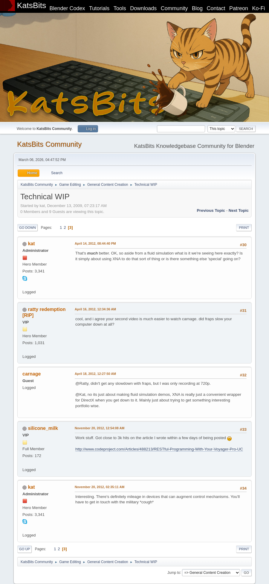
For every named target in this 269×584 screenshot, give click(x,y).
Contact (216, 8)
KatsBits (31, 5)
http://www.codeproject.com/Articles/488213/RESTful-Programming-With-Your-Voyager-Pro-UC (159, 449)
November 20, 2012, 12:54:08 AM (99, 428)
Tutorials (99, 8)
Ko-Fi (258, 8)
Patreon (238, 8)
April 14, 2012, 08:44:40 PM (95, 243)
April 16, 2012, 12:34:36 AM (95, 309)
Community (174, 8)
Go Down (27, 227)
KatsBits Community (49, 144)
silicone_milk (43, 428)
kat (31, 243)
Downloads (143, 8)
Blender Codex (67, 8)
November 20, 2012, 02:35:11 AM (99, 487)
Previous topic (211, 210)
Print (244, 227)
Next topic (239, 210)
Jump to (173, 572)
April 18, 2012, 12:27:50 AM (95, 373)
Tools (120, 8)
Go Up (24, 549)
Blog (197, 8)
